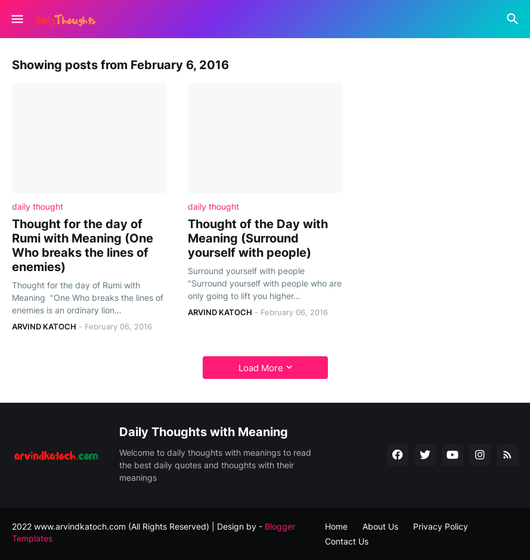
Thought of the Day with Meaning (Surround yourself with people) (258, 238)
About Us (380, 526)
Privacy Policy (440, 526)
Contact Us (346, 541)
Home (336, 526)
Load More (260, 368)
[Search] (514, 19)
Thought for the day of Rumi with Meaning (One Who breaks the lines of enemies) (82, 245)
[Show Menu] (16, 19)
